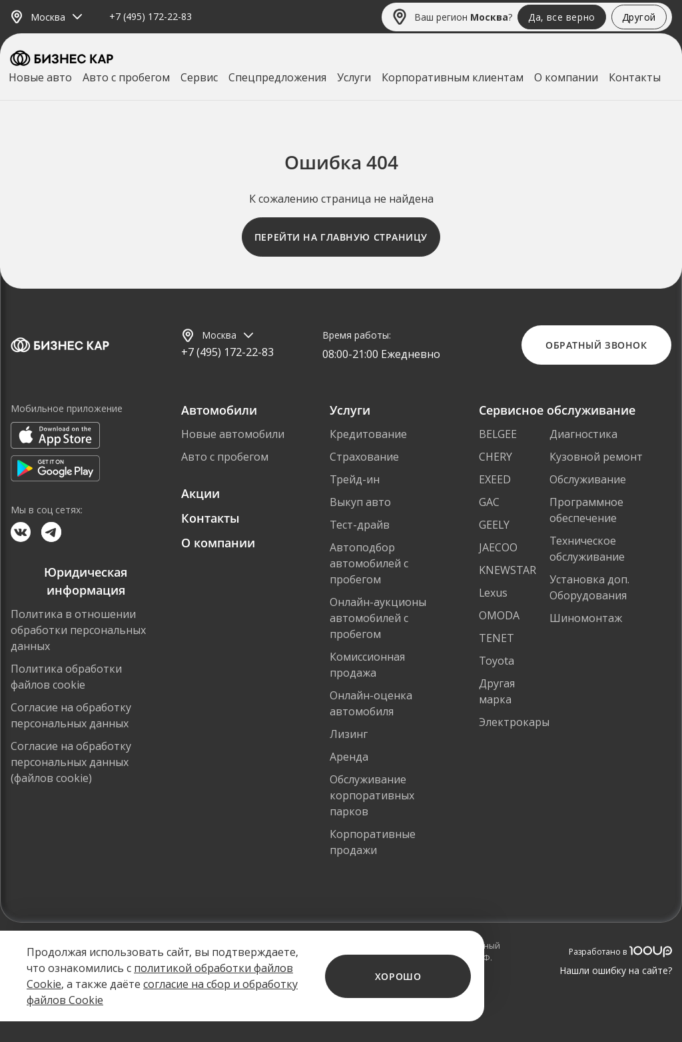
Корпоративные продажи (373, 842)
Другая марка (497, 691)
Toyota (496, 660)
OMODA (499, 615)
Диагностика (583, 434)
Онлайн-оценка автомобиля (371, 703)
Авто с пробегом (126, 77)
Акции (200, 493)
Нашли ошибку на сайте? (615, 970)
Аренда (349, 756)
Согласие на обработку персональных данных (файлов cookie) (71, 762)
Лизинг (349, 734)
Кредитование (368, 434)
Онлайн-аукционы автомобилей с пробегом (378, 618)
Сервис (199, 77)
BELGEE (498, 434)
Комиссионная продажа (367, 664)
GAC (489, 502)
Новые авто (40, 77)
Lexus (493, 592)
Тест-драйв (360, 524)
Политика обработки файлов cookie (66, 676)
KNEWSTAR (507, 570)
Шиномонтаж (585, 618)
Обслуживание (587, 479)
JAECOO (498, 547)
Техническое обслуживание (587, 548)
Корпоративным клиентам (452, 77)
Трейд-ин (355, 479)
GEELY (494, 524)
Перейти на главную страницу (341, 237)
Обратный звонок (596, 345)
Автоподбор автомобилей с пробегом (369, 563)
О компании (566, 77)
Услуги (354, 77)
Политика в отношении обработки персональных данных (78, 630)
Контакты (635, 77)
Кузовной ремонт (596, 456)
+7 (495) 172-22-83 (150, 17)
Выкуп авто (360, 502)
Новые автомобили (232, 434)
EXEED (495, 479)
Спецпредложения (277, 77)
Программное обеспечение (586, 510)
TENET (496, 638)
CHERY (495, 456)
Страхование (364, 456)
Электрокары (514, 722)
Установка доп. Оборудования (589, 587)
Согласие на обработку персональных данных (71, 715)
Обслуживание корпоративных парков (372, 795)
